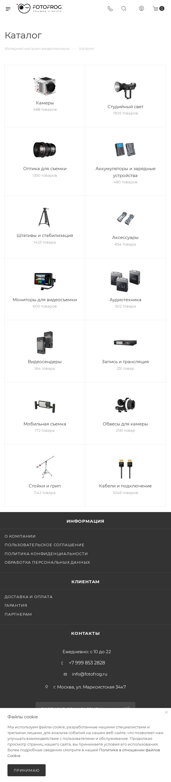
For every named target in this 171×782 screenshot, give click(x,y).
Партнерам (18, 614)
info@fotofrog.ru (89, 674)
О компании (20, 536)
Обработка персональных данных (47, 562)
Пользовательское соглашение (45, 544)
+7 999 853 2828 (87, 663)
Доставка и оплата (29, 596)
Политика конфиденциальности (46, 553)
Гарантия (16, 605)
